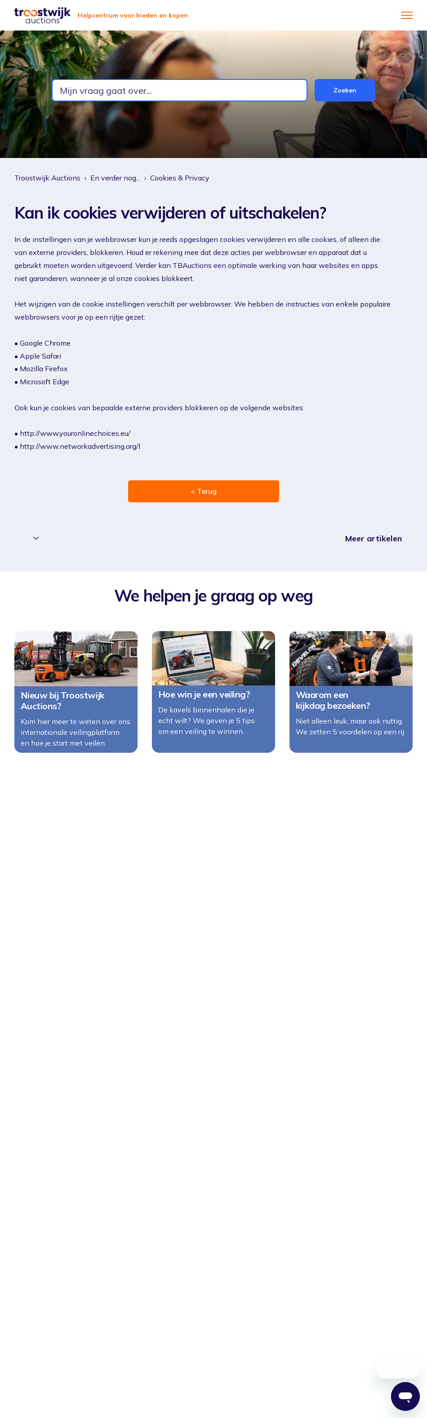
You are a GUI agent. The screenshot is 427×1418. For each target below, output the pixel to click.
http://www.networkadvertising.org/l (80, 446)
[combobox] (179, 90)
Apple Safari (41, 355)
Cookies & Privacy (179, 177)
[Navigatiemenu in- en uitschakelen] (406, 15)
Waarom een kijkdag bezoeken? (333, 709)
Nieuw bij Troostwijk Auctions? (63, 709)
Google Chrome (46, 342)
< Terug (204, 491)
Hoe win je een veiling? (204, 703)
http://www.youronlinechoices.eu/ (75, 433)
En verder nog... (115, 177)
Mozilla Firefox (45, 368)
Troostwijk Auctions (47, 177)
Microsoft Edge (45, 381)
